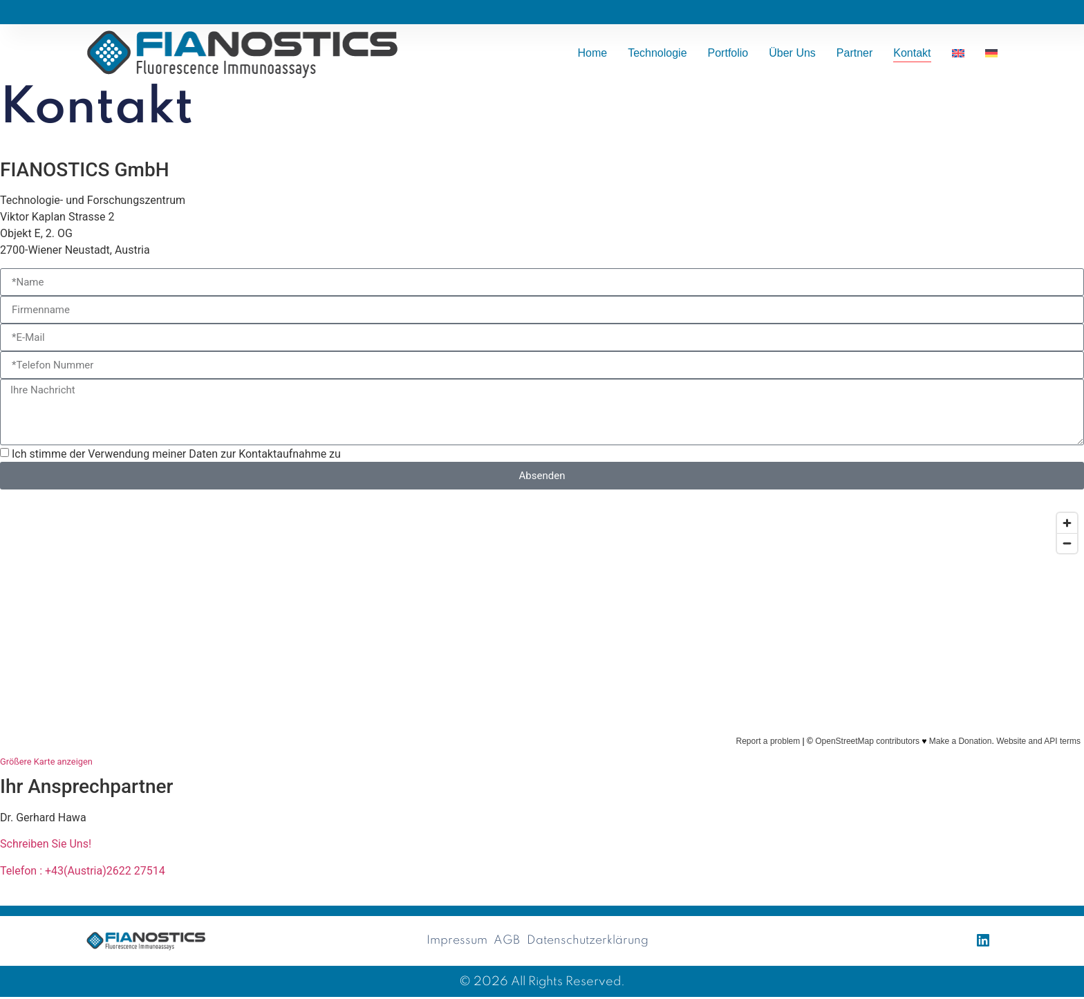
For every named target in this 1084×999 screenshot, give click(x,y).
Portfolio (728, 53)
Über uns (792, 53)
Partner (854, 53)
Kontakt (912, 53)
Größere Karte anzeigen (46, 761)
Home (592, 53)
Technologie (657, 53)
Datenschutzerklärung (589, 941)
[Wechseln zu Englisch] (958, 53)
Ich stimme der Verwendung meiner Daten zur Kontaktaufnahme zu (176, 453)
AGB (506, 941)
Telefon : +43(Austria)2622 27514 (82, 870)
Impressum (454, 941)
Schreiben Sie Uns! (45, 843)
